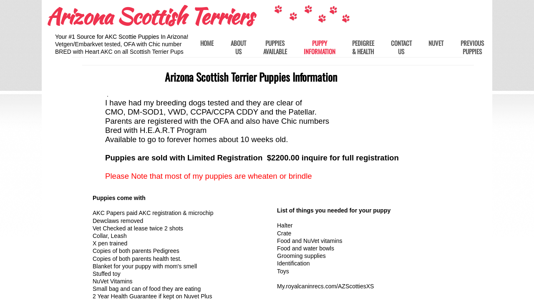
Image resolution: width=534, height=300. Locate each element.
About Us (238, 47)
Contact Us (401, 47)
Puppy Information (319, 47)
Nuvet (435, 43)
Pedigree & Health (363, 47)
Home (207, 43)
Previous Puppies (472, 47)
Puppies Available (275, 47)
